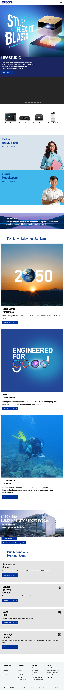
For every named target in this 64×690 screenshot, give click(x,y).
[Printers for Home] (10, 118)
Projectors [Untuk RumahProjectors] (5, 670)
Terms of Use (42, 688)
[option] (32, 54)
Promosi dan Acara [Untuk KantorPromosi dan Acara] (23, 681)
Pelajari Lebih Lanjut (7, 146)
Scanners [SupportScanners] (34, 672)
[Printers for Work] (53, 118)
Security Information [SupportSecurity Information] (37, 679)
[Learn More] (7, 72)
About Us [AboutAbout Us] (49, 668)
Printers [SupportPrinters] (34, 668)
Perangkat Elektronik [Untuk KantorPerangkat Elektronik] (23, 679)
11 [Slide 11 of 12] (38, 102)
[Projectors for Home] (24, 118)
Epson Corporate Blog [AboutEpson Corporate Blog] (53, 670)
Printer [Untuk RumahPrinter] (4, 668)
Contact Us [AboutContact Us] (50, 674)
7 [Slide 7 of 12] (32, 102)
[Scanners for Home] (39, 118)
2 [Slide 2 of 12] (25, 102)
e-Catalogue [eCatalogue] (57, 688)
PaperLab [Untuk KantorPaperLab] (20, 677)
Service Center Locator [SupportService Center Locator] (38, 674)
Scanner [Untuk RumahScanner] (4, 672)
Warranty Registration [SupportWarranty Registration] (38, 677)
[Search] (57, 2)
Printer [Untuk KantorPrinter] (19, 668)
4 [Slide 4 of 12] (28, 102)
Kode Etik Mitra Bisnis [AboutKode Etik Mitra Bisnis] (53, 672)
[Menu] (61, 2)
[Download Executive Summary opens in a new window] (14, 542)
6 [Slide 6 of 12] (31, 102)
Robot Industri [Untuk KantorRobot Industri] (21, 674)
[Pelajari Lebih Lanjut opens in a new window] (10, 575)
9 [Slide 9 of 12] (35, 102)
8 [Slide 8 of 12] (34, 102)
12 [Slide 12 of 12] (40, 102)
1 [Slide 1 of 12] (23, 102)
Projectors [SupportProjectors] (35, 670)
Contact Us (35, 688)
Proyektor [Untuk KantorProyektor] (20, 670)
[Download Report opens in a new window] (9, 538)
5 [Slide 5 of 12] (29, 102)
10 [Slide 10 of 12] (37, 102)
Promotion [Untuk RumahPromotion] (5, 674)
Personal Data (49, 688)
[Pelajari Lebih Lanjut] (10, 322)
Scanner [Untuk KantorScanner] (20, 672)
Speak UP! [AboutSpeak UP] (50, 677)
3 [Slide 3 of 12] (26, 102)
